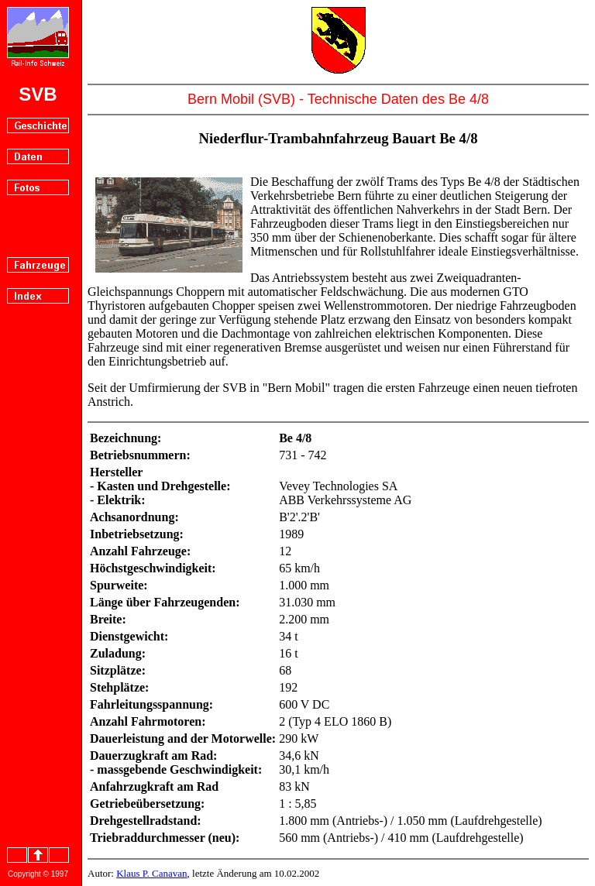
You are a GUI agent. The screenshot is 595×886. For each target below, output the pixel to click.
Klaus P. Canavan (151, 873)
